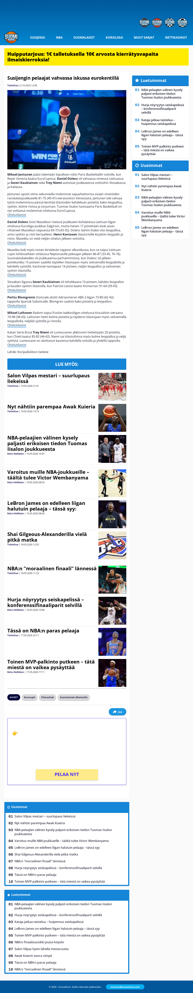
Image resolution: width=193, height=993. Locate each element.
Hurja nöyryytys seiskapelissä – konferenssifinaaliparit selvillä (45, 602)
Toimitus (12, 85)
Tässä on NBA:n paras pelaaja (43, 630)
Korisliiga (114, 37)
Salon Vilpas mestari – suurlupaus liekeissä (48, 378)
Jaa (117, 712)
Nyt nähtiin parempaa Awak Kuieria (51, 406)
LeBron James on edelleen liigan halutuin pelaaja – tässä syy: (46, 506)
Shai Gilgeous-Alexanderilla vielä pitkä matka (47, 537)
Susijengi (37, 37)
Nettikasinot (176, 37)
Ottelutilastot (16, 215)
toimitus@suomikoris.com (125, 986)
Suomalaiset (84, 37)
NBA (59, 37)
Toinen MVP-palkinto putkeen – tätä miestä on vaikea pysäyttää (51, 664)
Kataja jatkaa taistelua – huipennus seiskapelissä (49, 922)
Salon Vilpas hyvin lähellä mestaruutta (42, 949)
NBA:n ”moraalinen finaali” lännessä (52, 568)
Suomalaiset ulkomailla (74, 697)
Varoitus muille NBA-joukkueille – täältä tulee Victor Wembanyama (48, 475)
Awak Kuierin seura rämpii (33, 956)
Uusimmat (19, 807)
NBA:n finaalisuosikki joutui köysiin (39, 942)
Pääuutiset (47, 697)
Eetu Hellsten (15, 453)
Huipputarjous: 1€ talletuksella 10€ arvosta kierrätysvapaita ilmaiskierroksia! (82, 56)
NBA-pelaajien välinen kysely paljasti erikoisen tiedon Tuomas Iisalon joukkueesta (47, 443)
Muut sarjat (144, 37)
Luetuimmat (20, 895)
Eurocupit (29, 697)
